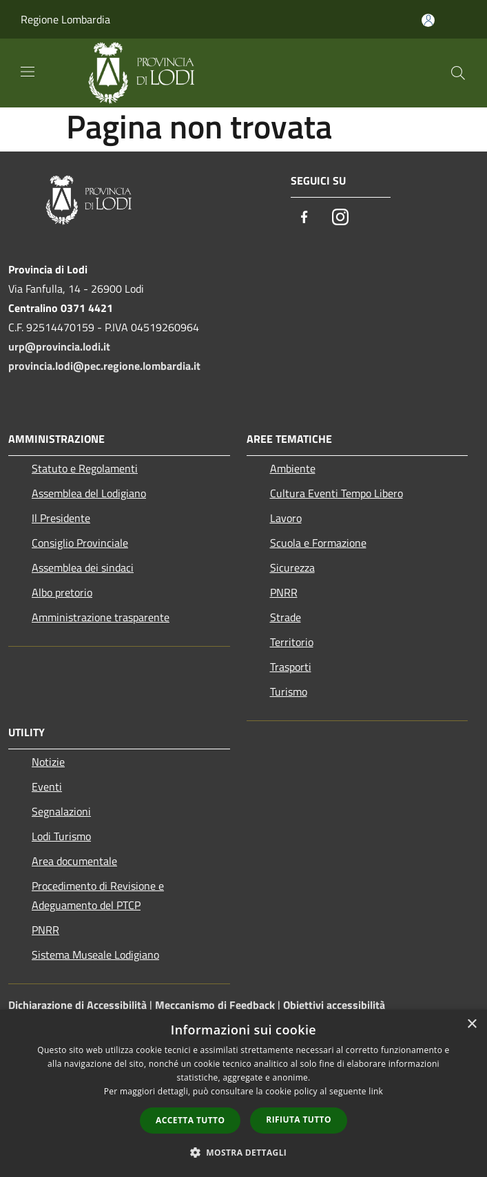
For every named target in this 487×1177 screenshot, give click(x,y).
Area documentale (74, 861)
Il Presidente (61, 518)
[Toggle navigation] (27, 71)
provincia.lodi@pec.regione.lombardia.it (104, 365)
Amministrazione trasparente (100, 617)
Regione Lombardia (65, 19)
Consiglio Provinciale (80, 542)
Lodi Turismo (61, 836)
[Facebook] (304, 218)
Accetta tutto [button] (190, 1120)
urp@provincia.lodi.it (59, 346)
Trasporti (290, 666)
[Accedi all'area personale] (428, 20)
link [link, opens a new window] (376, 1091)
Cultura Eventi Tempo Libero (336, 493)
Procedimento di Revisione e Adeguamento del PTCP (98, 895)
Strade (285, 617)
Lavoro (286, 518)
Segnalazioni (61, 811)
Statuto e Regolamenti (85, 468)
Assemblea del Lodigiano (89, 493)
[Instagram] (340, 218)
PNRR (284, 592)
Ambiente (292, 468)
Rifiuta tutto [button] (298, 1119)
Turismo (288, 691)
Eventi (47, 786)
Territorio (291, 642)
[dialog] (243, 1093)
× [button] (471, 1024)
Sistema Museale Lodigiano (95, 954)
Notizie (48, 761)
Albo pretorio (62, 592)
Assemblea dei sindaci (83, 567)
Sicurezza (292, 567)
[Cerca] (458, 73)
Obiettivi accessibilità (334, 1005)
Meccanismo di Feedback (215, 1005)
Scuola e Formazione (318, 542)
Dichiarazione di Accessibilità (77, 1005)
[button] (243, 1152)
